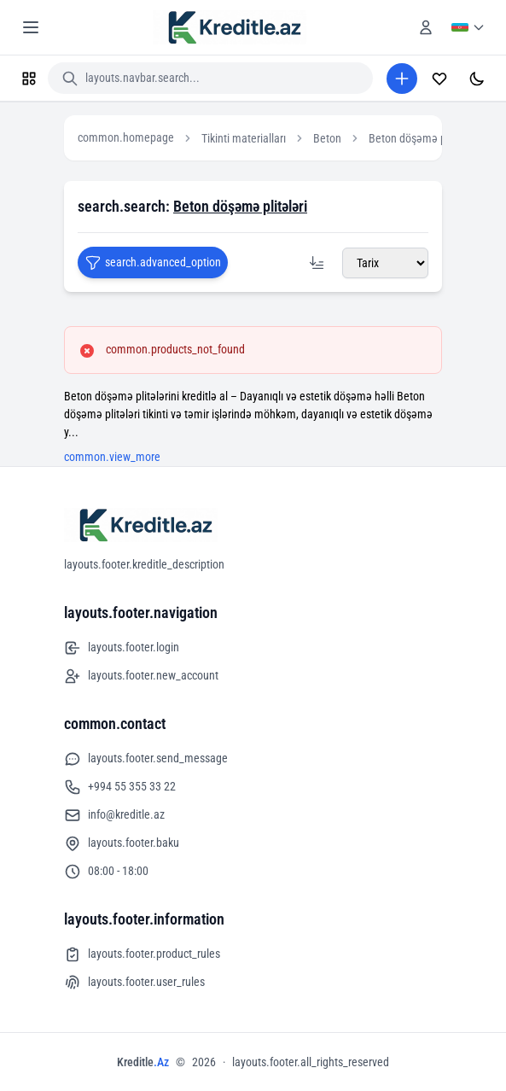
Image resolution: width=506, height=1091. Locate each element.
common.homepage (126, 137)
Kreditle (143, 1062)
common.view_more (112, 457)
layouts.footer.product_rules (142, 954)
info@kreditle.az (114, 815)
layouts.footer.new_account (141, 676)
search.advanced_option (152, 262)
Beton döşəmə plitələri (422, 138)
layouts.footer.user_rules (134, 982)
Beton (327, 138)
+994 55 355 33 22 (120, 787)
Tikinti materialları (243, 138)
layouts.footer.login (121, 647)
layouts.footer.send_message (146, 758)
